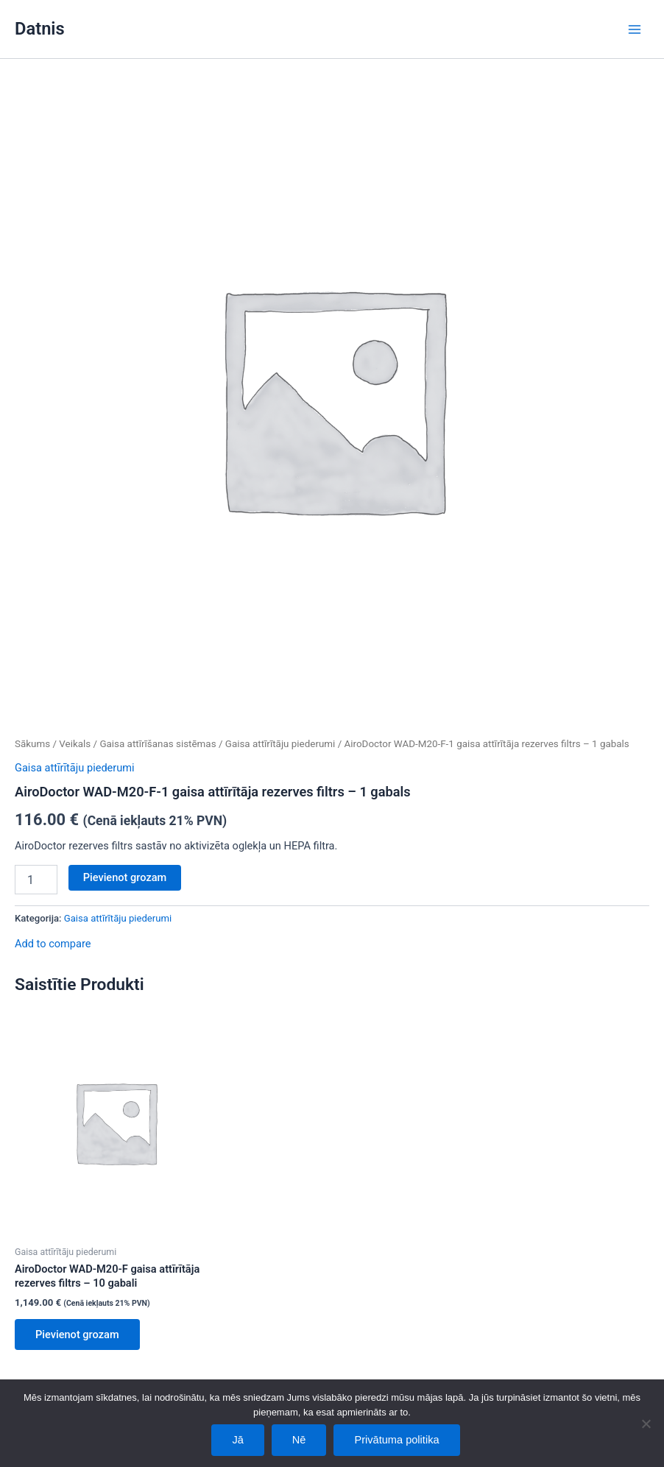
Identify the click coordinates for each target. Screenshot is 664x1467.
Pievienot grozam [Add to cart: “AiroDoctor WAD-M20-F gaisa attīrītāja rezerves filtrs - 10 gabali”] (77, 1334)
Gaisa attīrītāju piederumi (280, 743)
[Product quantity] (36, 879)
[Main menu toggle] (634, 28)
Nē (299, 1440)
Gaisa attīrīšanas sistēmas (157, 743)
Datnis (40, 28)
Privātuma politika (396, 1440)
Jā (237, 1440)
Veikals (75, 743)
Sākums (32, 743)
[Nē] (645, 1423)
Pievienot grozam (125, 877)
